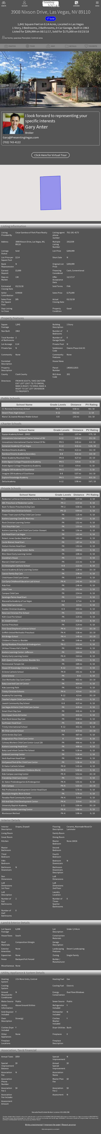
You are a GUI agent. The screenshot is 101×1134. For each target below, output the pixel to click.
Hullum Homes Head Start (14, 546)
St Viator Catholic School (13, 766)
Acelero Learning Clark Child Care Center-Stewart (24, 530)
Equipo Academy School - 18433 (16, 434)
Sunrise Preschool (10, 624)
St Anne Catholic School (13, 671)
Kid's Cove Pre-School (12, 616)
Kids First (6, 585)
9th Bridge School (10, 636)
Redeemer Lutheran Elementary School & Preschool (25, 499)
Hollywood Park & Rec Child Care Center (20, 762)
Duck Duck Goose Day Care (13, 719)
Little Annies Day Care (12, 734)
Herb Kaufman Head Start (13, 758)
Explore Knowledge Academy (15, 477)
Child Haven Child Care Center (15, 577)
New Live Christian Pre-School (15, 613)
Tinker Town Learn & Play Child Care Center (21, 514)
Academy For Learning (12, 695)
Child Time (7, 589)
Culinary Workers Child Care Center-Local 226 (22, 742)
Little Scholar (8, 675)
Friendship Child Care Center (15, 778)
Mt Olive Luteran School (13, 730)
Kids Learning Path (10, 687)
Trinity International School (14, 726)
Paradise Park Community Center (17, 797)
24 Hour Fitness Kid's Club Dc (15, 648)
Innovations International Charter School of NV (23, 438)
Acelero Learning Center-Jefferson (17, 652)
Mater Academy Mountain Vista (16, 457)
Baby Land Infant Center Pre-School (18, 750)
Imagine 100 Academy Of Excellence (18, 469)
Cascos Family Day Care (12, 573)
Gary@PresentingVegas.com (21, 137)
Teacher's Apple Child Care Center (17, 699)
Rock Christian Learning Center (16, 522)
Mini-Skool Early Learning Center (17, 554)
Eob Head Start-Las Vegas (13, 534)
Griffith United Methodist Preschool (18, 632)
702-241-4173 (73, 232)
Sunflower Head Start (11, 723)
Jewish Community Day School (16, 703)
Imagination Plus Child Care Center (18, 738)
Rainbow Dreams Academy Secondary (18, 454)
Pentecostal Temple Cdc (13, 664)
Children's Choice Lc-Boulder (15, 640)
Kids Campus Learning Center (15, 774)
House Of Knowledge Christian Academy (20, 668)
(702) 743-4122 (12, 142)
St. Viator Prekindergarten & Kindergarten (21, 781)
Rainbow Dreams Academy (14, 450)
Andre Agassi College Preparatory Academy (21, 461)
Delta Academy (8, 481)
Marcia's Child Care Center (13, 561)
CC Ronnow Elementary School (16, 408)
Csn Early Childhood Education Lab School (21, 581)
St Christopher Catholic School (16, 565)
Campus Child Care (10, 593)
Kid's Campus (8, 785)
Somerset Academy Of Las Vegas (16, 446)
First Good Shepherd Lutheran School (19, 628)
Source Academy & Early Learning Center (20, 569)
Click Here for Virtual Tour (50, 155)
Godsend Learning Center (13, 754)
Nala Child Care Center (12, 605)
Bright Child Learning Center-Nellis (18, 550)
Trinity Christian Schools (13, 691)
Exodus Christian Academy (13, 609)
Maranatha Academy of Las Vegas (17, 601)
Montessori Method (11, 813)
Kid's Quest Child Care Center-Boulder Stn (21, 660)
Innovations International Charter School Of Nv (23, 442)
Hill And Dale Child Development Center (20, 801)
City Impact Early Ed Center (14, 715)
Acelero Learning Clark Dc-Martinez (18, 518)
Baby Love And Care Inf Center (15, 683)
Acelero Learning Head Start (14, 746)
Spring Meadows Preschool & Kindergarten (21, 644)
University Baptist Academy (14, 805)
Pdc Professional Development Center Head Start (24, 789)
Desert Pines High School (13, 412)
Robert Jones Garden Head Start (16, 538)
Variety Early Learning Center (15, 656)
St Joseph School (10, 620)
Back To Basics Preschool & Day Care (18, 506)
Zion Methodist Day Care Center (16, 679)
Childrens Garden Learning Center (17, 809)
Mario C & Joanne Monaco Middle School (20, 416)
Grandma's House (10, 558)
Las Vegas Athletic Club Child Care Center (20, 707)
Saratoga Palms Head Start (14, 597)
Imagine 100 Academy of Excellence (18, 473)
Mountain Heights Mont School (16, 793)
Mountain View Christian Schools (16, 510)
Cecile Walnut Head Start (13, 542)
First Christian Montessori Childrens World (21, 770)
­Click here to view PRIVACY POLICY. (32, 1120)
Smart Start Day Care (11, 711)
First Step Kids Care (11, 526)
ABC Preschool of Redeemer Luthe (17, 503)
